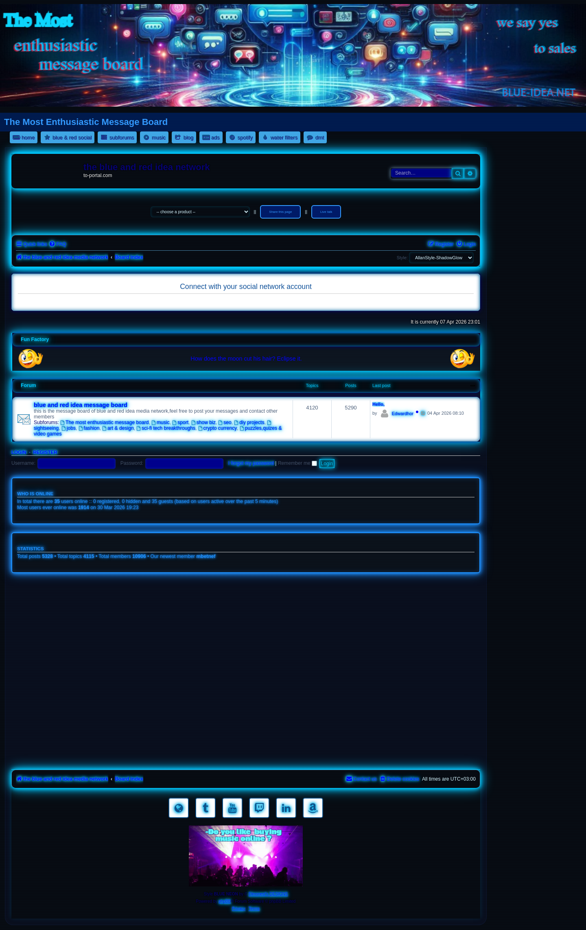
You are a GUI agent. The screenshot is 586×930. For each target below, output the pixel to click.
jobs (68, 428)
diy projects (249, 422)
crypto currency (217, 428)
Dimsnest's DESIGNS (268, 894)
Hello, (378, 404)
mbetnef (206, 556)
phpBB (225, 901)
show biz (203, 422)
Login (18, 452)
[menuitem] (57, 244)
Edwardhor (402, 413)
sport (180, 422)
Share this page (280, 212)
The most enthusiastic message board (104, 422)
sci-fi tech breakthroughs (165, 428)
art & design (117, 428)
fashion (89, 428)
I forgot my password (251, 463)
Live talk (326, 212)
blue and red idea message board (80, 405)
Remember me (297, 463)
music (160, 422)
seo (224, 422)
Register (45, 452)
